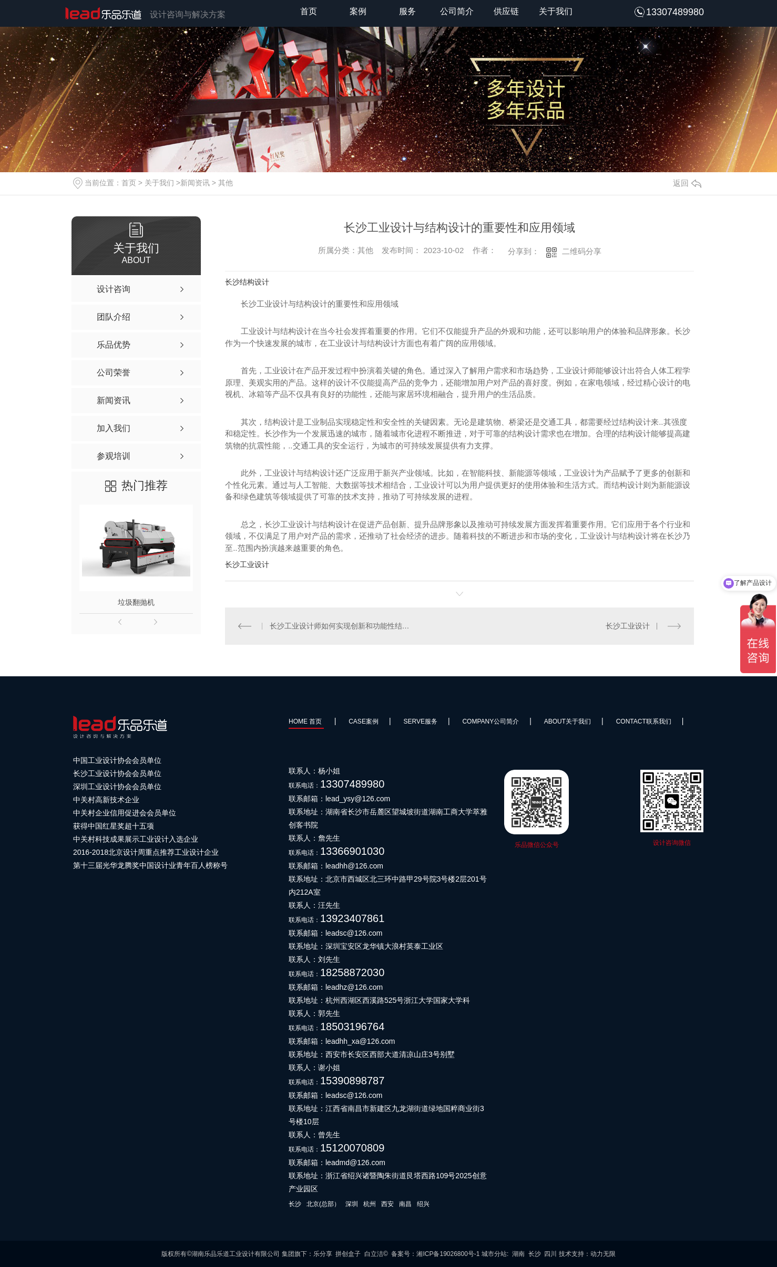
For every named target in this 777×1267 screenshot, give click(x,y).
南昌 (405, 1204)
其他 (225, 183)
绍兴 (423, 1204)
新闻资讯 (195, 183)
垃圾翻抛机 (136, 602)
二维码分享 (581, 251)
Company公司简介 (490, 721)
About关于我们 (567, 721)
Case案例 (364, 721)
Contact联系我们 (643, 721)
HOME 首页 (306, 721)
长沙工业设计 (247, 564)
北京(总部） (323, 1204)
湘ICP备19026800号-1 (447, 1254)
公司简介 (457, 11)
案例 (358, 11)
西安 (387, 1204)
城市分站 (494, 1254)
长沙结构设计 (247, 282)
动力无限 (603, 1254)
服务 (407, 11)
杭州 (369, 1204)
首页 (308, 11)
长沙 (295, 1204)
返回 (687, 183)
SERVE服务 (420, 721)
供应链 (506, 11)
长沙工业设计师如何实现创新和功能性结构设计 (342, 626)
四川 (550, 1254)
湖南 (518, 1254)
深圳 (351, 1204)
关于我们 (555, 11)
